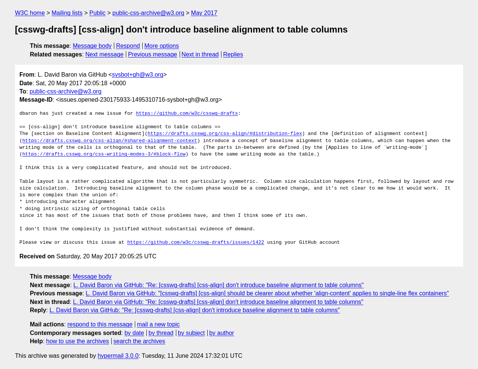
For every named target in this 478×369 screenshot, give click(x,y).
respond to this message (99, 324)
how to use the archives (77, 341)
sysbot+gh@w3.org (138, 74)
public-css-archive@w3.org (148, 13)
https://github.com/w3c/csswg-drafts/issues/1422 (195, 242)
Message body (92, 46)
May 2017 (204, 13)
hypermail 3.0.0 (117, 356)
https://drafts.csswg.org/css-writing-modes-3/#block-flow (104, 154)
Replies (233, 54)
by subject (191, 333)
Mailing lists (67, 13)
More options (162, 46)
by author (221, 333)
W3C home (30, 13)
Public (97, 13)
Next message (105, 54)
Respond (128, 46)
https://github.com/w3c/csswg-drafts (187, 113)
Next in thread (200, 54)
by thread (161, 333)
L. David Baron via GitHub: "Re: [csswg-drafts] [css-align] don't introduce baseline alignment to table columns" (219, 285)
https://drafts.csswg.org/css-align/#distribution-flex (225, 133)
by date (134, 333)
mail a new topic (158, 324)
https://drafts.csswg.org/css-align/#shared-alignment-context (109, 141)
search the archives (139, 341)
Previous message (152, 54)
